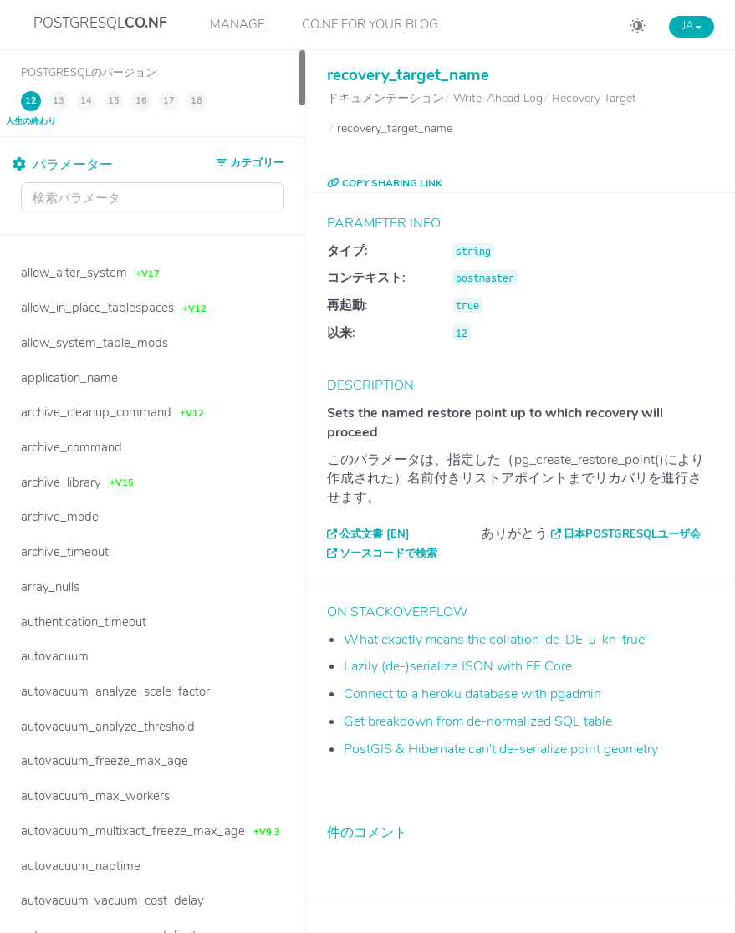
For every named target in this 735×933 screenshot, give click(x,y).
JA (691, 25)
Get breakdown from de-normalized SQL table (478, 721)
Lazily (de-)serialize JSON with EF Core (458, 666)
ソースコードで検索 (388, 553)
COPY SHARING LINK (384, 183)
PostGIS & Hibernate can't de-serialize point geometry (501, 749)
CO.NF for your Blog (370, 24)
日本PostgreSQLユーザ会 (632, 534)
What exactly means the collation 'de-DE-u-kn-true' (495, 639)
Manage (237, 24)
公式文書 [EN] (374, 534)
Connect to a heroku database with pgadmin (472, 694)
